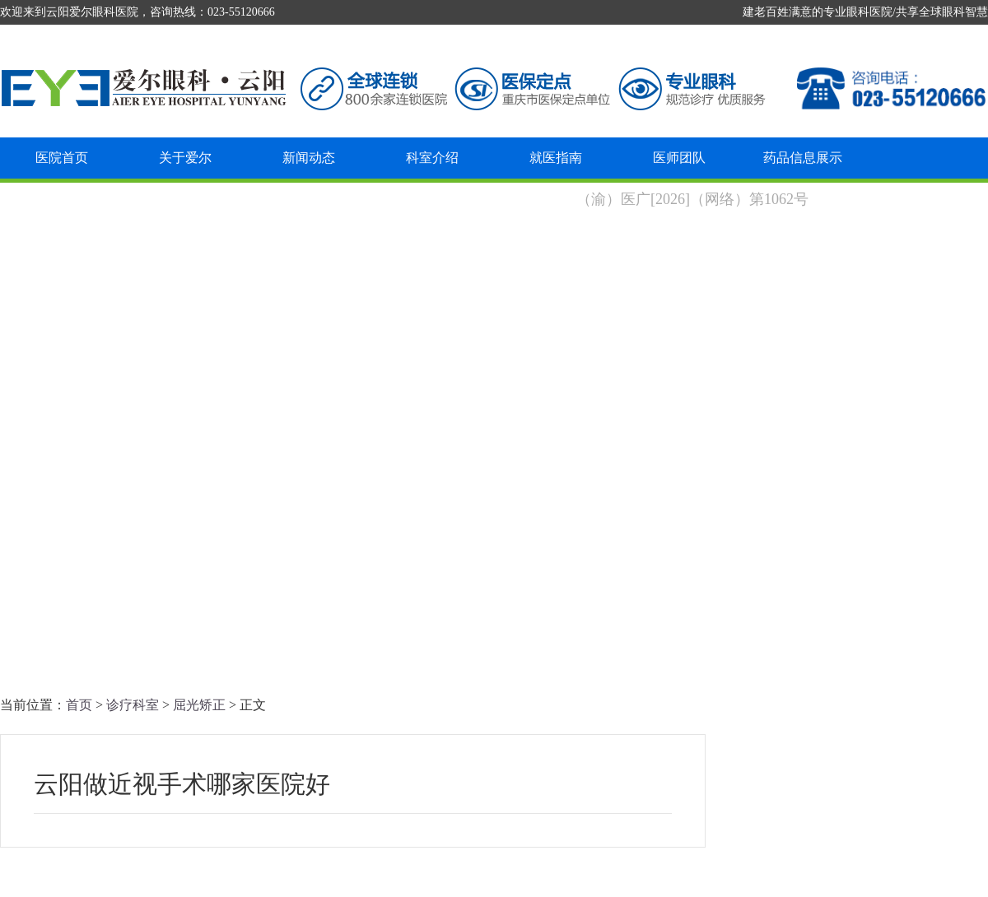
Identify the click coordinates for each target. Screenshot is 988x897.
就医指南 (555, 158)
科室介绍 (432, 158)
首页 (79, 705)
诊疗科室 (132, 705)
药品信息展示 (802, 158)
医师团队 (679, 158)
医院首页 (61, 158)
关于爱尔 (185, 158)
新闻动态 (308, 158)
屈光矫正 (199, 705)
